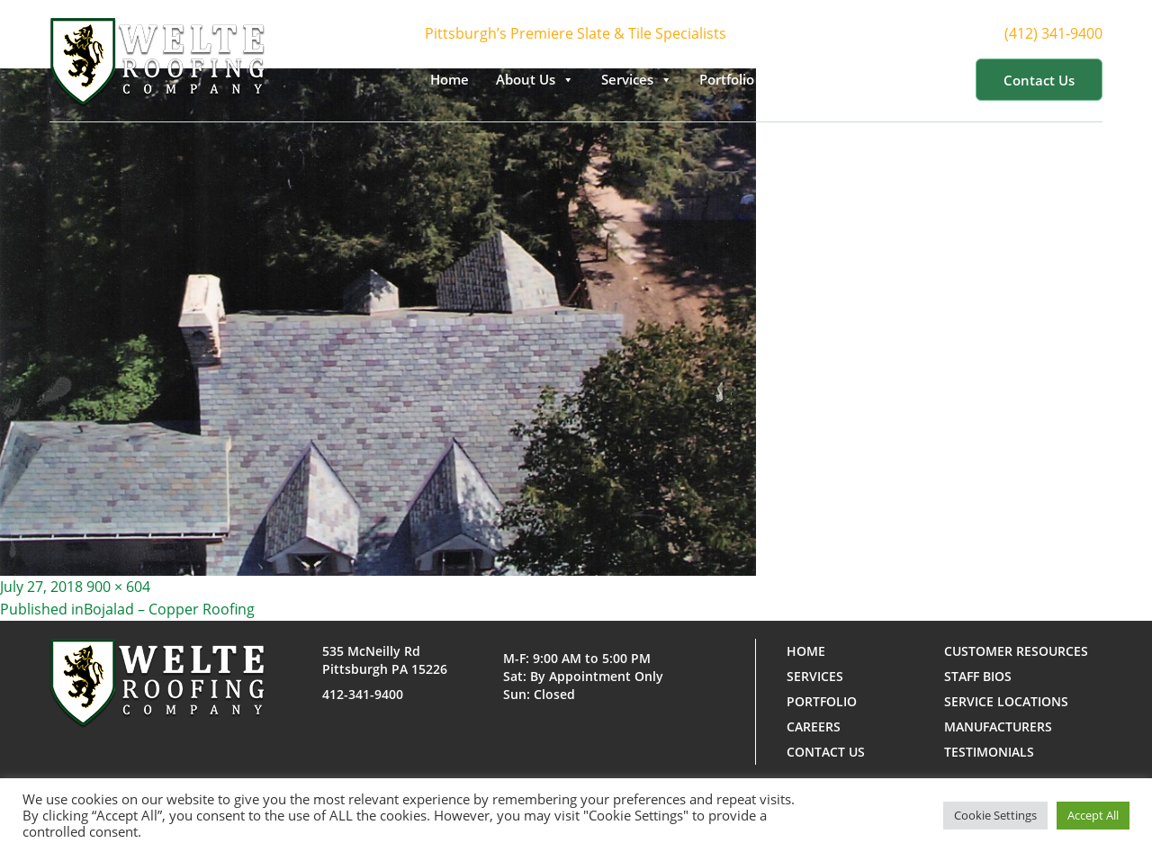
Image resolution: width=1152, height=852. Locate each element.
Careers (814, 726)
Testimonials (989, 751)
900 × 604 (118, 586)
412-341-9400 (362, 694)
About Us (535, 79)
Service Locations (1006, 701)
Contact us (1039, 80)
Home (449, 79)
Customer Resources (876, 79)
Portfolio (736, 79)
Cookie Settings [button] (995, 815)
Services (636, 79)
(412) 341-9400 (1069, 33)
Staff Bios (978, 676)
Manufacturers (998, 726)
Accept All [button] (1093, 815)
